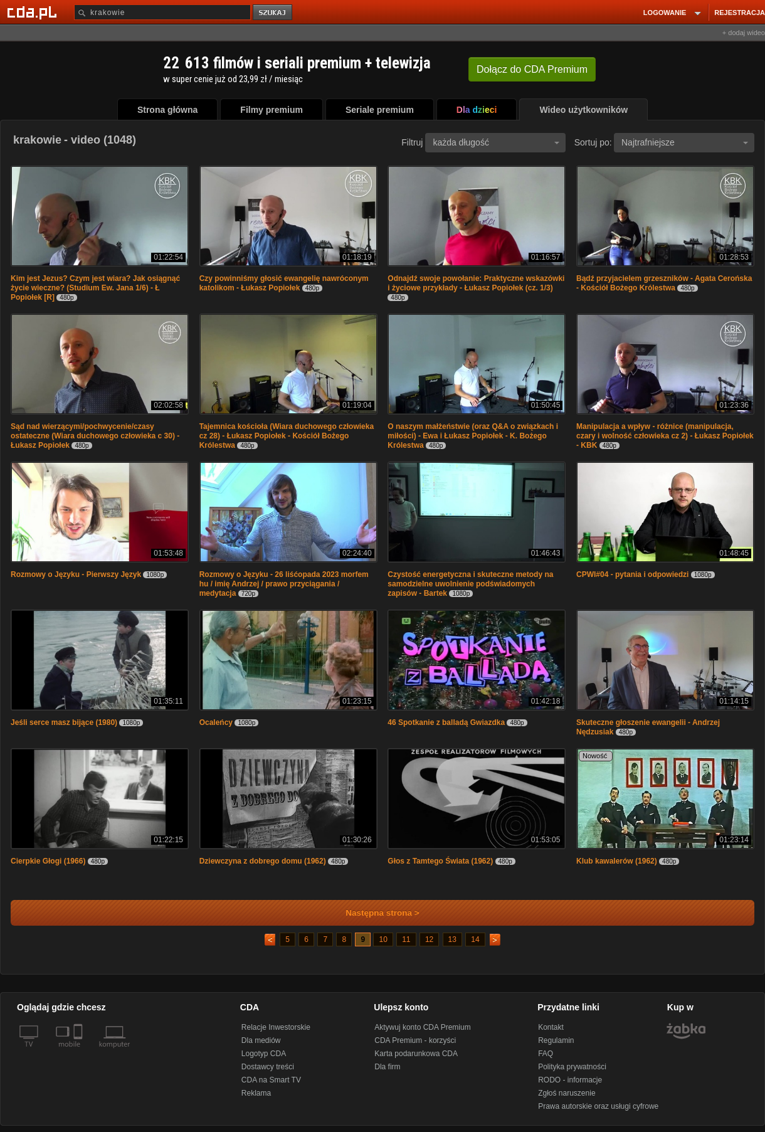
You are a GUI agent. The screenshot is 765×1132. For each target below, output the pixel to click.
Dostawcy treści (267, 1066)
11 (406, 939)
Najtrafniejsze (684, 142)
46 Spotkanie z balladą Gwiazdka (446, 722)
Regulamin (556, 1040)
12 (429, 939)
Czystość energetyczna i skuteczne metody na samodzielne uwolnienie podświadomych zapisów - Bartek (470, 584)
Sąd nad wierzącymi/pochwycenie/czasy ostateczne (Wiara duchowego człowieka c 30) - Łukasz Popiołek (95, 436)
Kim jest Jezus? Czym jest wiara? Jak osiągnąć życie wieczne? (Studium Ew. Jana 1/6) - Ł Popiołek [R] (95, 288)
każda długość (496, 142)
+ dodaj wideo (743, 32)
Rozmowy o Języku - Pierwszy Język (76, 574)
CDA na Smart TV (271, 1080)
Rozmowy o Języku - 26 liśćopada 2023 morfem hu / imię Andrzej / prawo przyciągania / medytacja (284, 584)
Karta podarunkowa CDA (416, 1053)
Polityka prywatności (572, 1066)
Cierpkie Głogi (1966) (48, 861)
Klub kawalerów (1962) (616, 861)
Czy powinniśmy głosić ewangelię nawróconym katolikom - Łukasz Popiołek (284, 283)
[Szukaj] (162, 12)
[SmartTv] (79, 1051)
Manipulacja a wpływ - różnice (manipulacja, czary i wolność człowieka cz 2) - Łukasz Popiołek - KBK (665, 436)
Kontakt (551, 1027)
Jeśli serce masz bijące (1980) (64, 722)
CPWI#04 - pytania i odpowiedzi (632, 574)
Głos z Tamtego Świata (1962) (440, 861)
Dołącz (532, 69)
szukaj (273, 12)
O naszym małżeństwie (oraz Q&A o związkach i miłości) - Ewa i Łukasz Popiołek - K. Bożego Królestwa (473, 436)
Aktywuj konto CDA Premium (422, 1027)
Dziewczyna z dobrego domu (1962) (262, 861)
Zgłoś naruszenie (566, 1093)
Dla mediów (261, 1040)
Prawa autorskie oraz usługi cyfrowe (598, 1106)
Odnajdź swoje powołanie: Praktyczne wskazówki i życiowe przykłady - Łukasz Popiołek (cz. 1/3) (476, 283)
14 (475, 939)
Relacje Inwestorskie (275, 1027)
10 (383, 939)
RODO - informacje (570, 1080)
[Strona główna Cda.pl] (34, 12)
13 (452, 939)
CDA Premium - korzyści (415, 1040)
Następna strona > (374, 913)
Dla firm (387, 1066)
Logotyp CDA (263, 1053)
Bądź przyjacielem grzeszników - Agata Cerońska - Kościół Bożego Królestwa (664, 283)
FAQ (545, 1053)
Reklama (256, 1093)
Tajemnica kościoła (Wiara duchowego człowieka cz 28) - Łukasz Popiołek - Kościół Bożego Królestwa (286, 436)
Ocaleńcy (216, 722)
